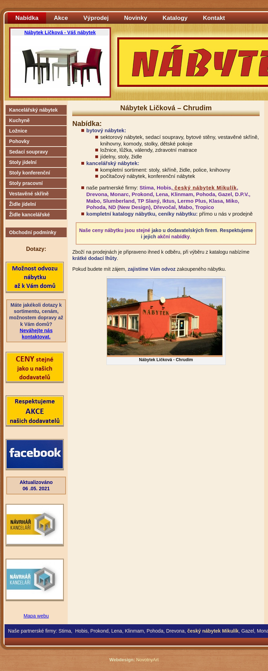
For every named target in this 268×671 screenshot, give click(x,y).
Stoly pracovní (26, 183)
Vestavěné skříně (29, 193)
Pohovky (19, 141)
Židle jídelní (22, 204)
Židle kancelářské (29, 214)
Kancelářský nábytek (33, 110)
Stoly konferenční (29, 173)
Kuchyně (19, 120)
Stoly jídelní (23, 162)
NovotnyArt (147, 659)
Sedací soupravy (28, 152)
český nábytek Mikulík (205, 188)
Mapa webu (36, 616)
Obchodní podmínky (32, 232)
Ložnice (18, 131)
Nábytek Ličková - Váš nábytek (60, 32)
